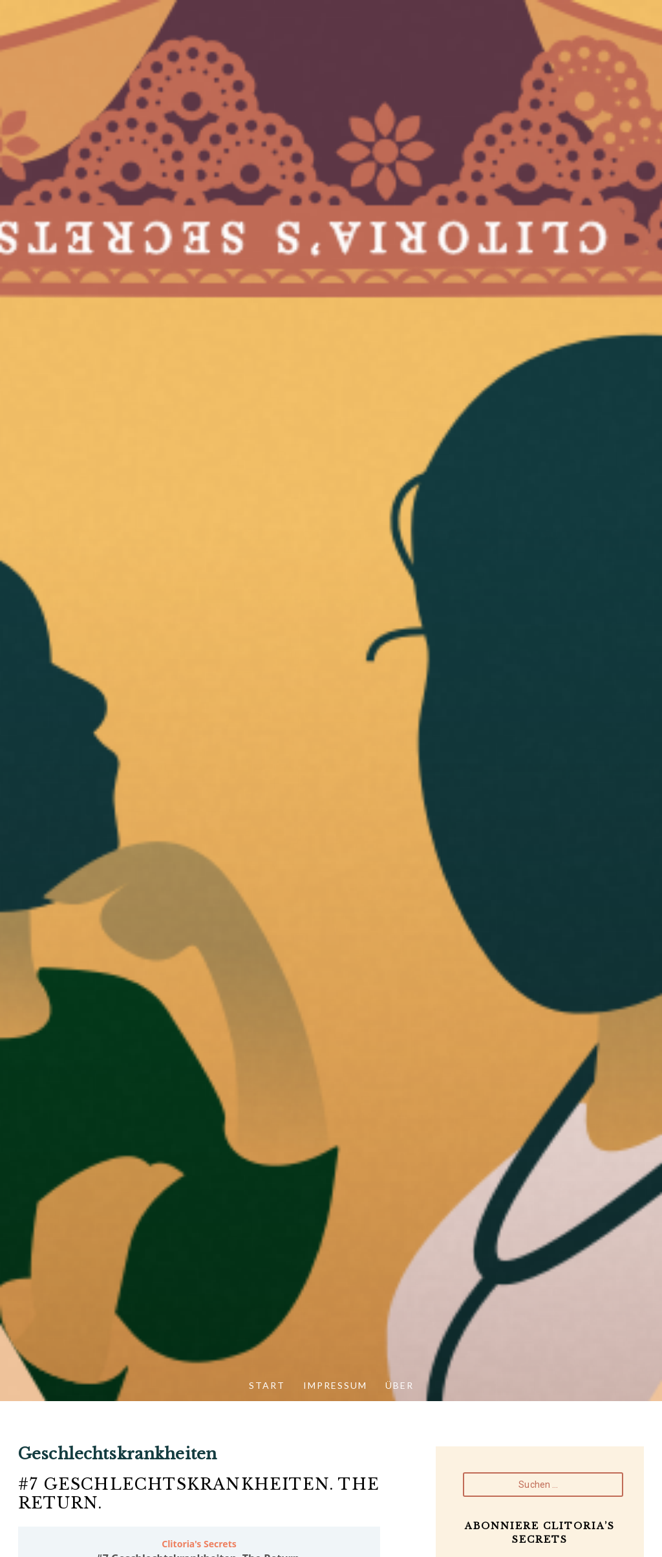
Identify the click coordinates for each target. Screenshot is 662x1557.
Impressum (335, 1385)
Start (267, 1385)
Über (399, 1385)
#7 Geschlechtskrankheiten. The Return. (198, 1493)
